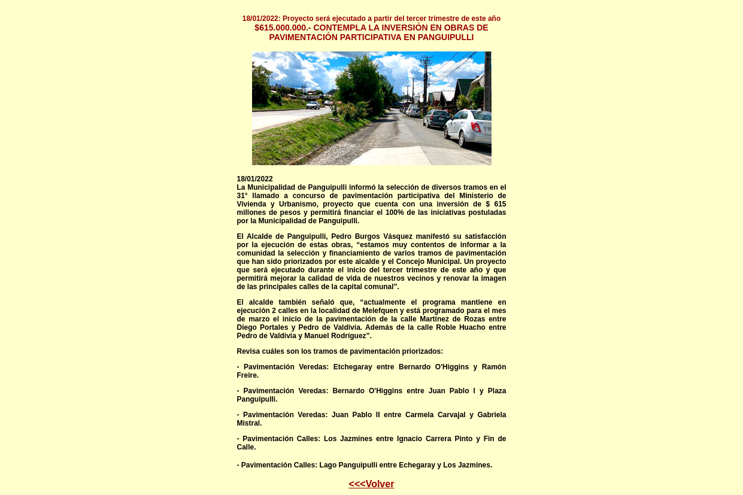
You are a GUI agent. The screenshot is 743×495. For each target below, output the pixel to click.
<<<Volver (372, 484)
